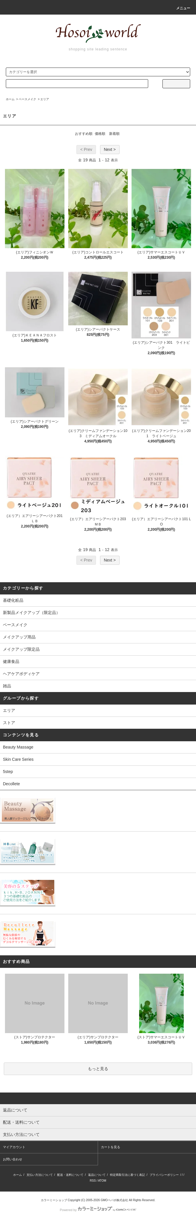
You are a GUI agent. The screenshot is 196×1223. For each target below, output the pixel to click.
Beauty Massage (18, 747)
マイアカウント (14, 1147)
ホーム (10, 99)
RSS (93, 1180)
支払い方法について (40, 1174)
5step (8, 771)
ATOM (102, 1180)
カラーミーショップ (54, 1200)
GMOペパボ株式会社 (114, 1200)
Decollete (11, 783)
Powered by (98, 1210)
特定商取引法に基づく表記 (127, 1174)
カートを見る (110, 1147)
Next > (110, 149)
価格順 (100, 134)
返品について (97, 1174)
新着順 (114, 134)
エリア (44, 99)
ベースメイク (27, 99)
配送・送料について (70, 1174)
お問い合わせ (12, 1159)
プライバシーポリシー (164, 1174)
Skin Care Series (18, 759)
